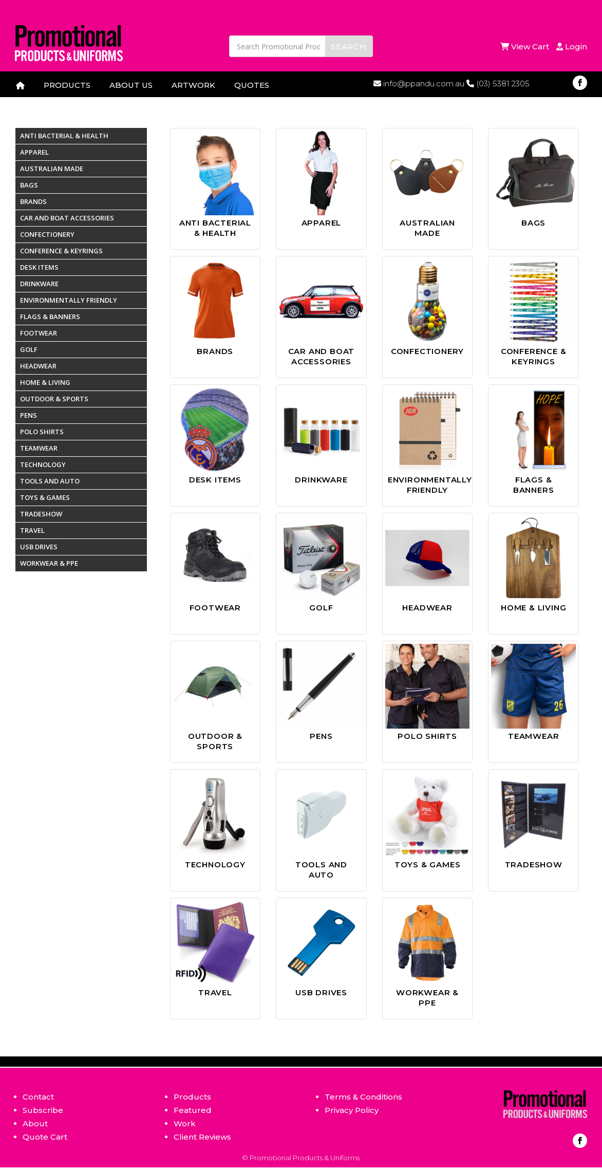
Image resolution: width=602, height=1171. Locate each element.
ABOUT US (131, 85)
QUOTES (251, 85)
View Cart (525, 46)
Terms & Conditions (363, 1097)
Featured (193, 1110)
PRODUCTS (67, 85)
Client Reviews (202, 1137)
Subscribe (43, 1110)
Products (192, 1097)
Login (571, 46)
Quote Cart (45, 1137)
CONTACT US (42, 102)
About (35, 1123)
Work (185, 1123)
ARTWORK (193, 85)
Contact (38, 1097)
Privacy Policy (352, 1110)
